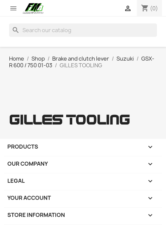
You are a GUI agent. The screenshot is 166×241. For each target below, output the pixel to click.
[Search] (83, 30)
